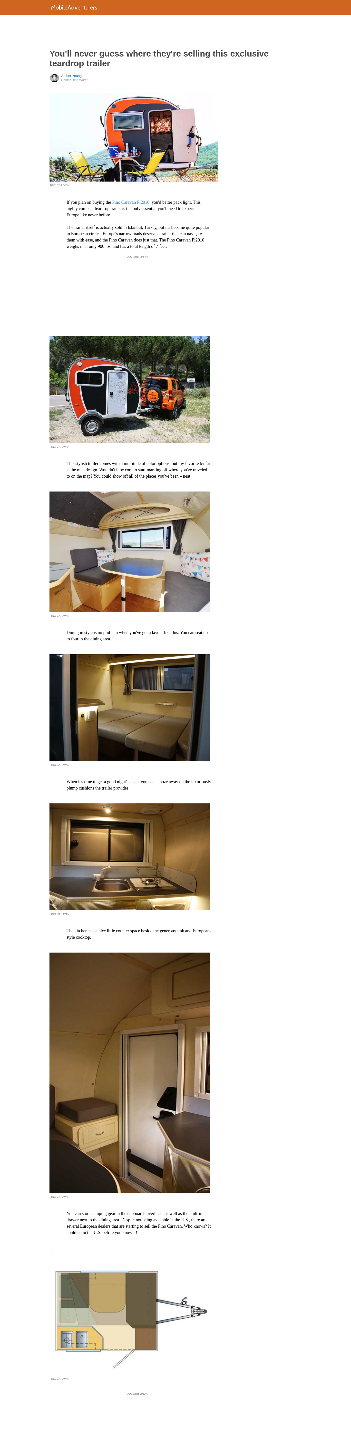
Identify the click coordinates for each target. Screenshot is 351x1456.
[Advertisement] (175, 32)
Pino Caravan (59, 446)
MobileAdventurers (74, 7)
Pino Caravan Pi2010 (130, 202)
